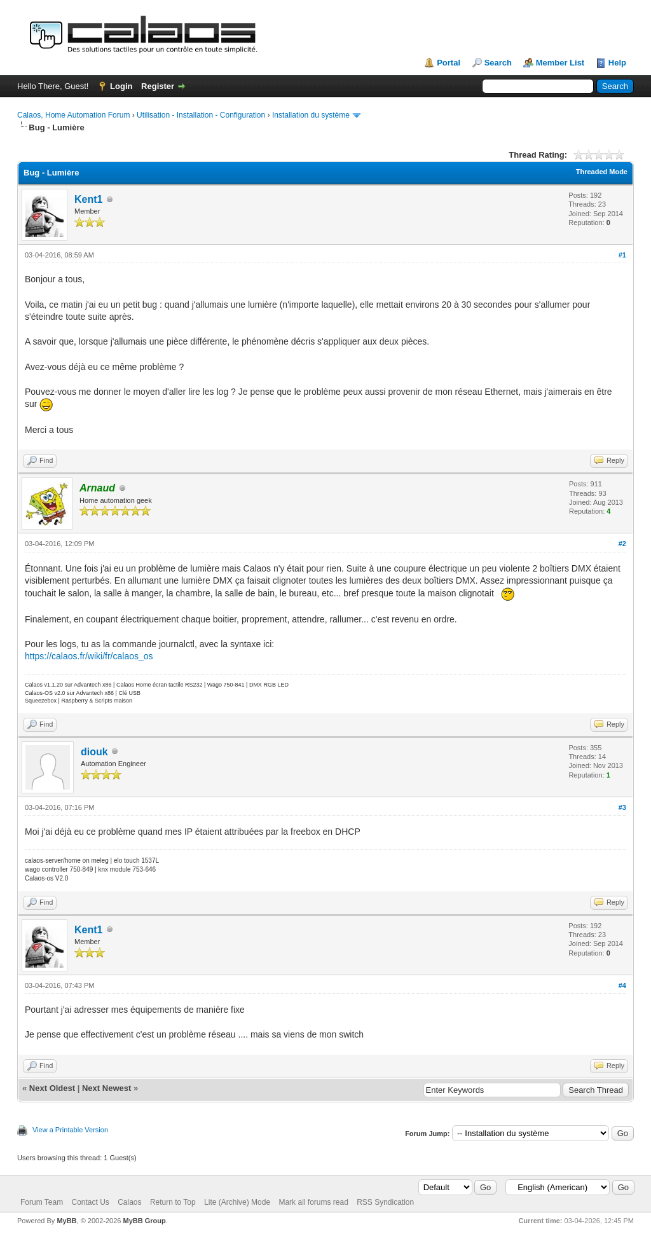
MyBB (66, 1220)
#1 (622, 255)
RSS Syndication (385, 1202)
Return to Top (173, 1202)
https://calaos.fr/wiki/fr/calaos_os (89, 656)
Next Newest (106, 1088)
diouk (94, 751)
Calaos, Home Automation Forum (73, 115)
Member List (560, 62)
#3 (622, 807)
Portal (448, 62)
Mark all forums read (313, 1202)
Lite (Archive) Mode (237, 1202)
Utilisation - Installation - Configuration (201, 115)
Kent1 (88, 199)
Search (498, 62)
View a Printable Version (70, 1130)
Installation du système (311, 115)
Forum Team (41, 1202)
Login (121, 86)
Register (157, 86)
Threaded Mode (601, 171)
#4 (622, 985)
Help (617, 62)
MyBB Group (144, 1220)
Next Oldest (52, 1088)
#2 (622, 543)
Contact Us (90, 1202)
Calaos (129, 1202)
